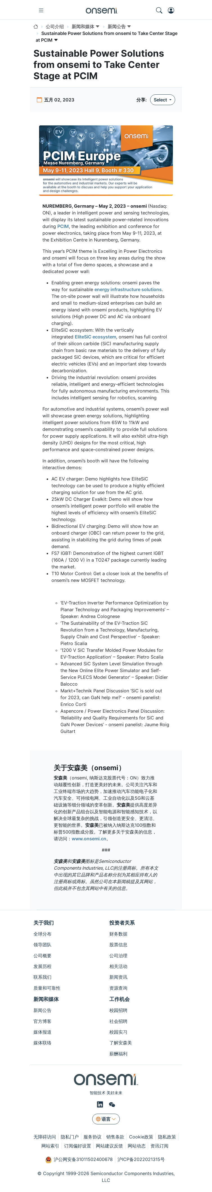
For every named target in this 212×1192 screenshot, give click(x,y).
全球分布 (42, 934)
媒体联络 (42, 1042)
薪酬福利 (118, 1053)
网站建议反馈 (109, 1146)
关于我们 (43, 923)
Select (161, 100)
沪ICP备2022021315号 (141, 1159)
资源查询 (118, 988)
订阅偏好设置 (77, 1146)
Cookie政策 (141, 1137)
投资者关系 (122, 923)
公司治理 (118, 955)
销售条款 (115, 1137)
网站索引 (50, 1146)
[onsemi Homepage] (101, 10)
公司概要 (42, 955)
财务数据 (118, 934)
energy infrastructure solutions (128, 289)
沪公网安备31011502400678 (79, 1159)
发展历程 (42, 966)
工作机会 (119, 999)
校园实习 (118, 1032)
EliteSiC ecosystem (95, 337)
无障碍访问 (44, 1137)
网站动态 (137, 1146)
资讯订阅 (159, 1146)
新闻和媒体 (46, 999)
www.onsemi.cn (89, 838)
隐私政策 (167, 1137)
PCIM (63, 226)
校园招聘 (118, 1010)
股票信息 (118, 944)
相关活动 (118, 966)
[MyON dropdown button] (173, 10)
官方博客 (42, 1021)
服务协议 (93, 1137)
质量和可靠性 (46, 988)
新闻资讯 (118, 977)
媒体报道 (42, 1032)
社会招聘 (118, 1021)
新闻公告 (42, 1010)
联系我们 (42, 977)
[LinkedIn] (101, 1104)
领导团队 (42, 944)
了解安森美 (120, 1042)
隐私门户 (70, 1137)
